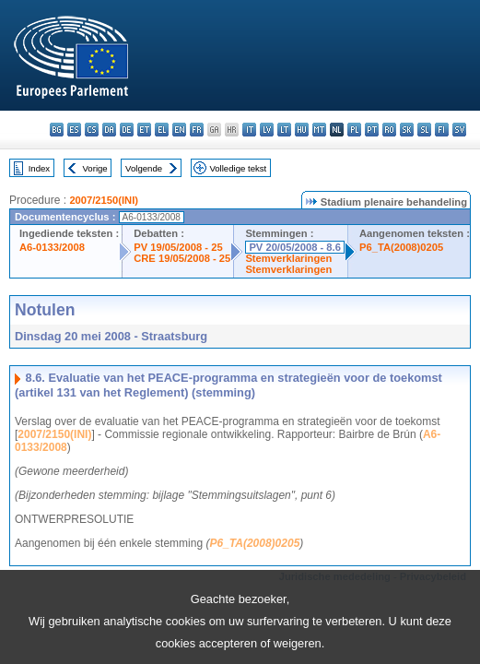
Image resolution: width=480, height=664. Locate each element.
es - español (74, 129)
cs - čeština (92, 129)
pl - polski (354, 129)
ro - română (389, 129)
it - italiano (249, 129)
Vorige (95, 168)
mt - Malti (319, 129)
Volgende (143, 168)
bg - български (57, 129)
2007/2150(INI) (103, 200)
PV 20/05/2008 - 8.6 (295, 247)
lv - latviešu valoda (267, 129)
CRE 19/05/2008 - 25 (182, 258)
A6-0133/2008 (52, 247)
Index (39, 168)
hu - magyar (302, 129)
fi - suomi (442, 129)
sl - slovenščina (424, 129)
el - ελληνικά (162, 129)
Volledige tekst (237, 168)
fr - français (197, 129)
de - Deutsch (127, 129)
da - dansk (109, 129)
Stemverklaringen (288, 258)
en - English (179, 129)
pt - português (372, 129)
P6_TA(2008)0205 (401, 247)
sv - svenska (459, 129)
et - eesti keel (144, 129)
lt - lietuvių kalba (284, 129)
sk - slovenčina (407, 129)
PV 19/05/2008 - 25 (178, 247)
